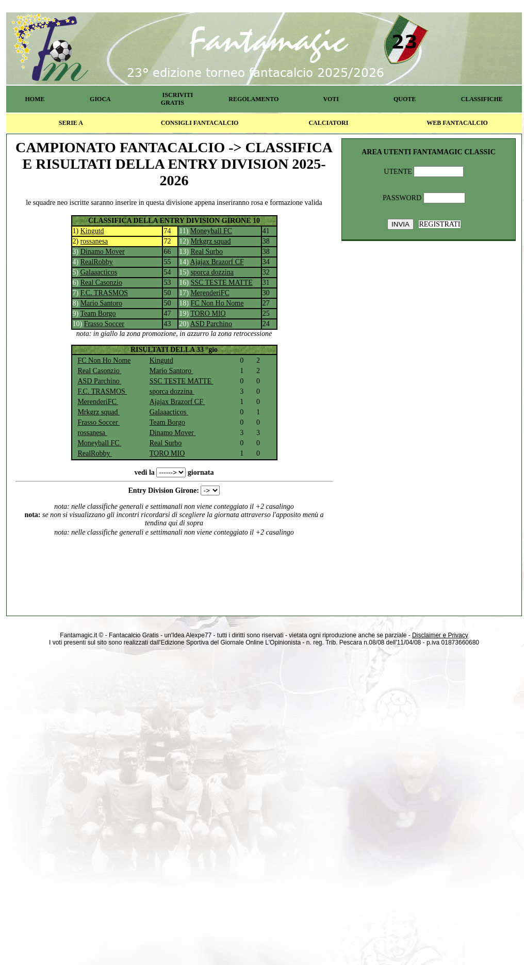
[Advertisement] (174, 569)
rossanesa (94, 241)
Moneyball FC (211, 231)
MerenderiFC (209, 293)
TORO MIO (208, 313)
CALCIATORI (328, 122)
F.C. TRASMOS (104, 293)
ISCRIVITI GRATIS (177, 98)
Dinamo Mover (102, 251)
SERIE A (71, 122)
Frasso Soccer (104, 324)
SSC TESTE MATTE (221, 282)
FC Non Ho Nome (216, 303)
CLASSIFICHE (482, 99)
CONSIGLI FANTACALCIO (200, 122)
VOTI (331, 99)
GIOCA (100, 99)
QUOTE (405, 99)
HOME (34, 99)
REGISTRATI (439, 224)
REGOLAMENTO (253, 99)
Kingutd (92, 231)
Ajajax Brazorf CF (217, 262)
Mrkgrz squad (210, 241)
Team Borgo (98, 313)
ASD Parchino (211, 324)
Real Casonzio (101, 282)
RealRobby (96, 262)
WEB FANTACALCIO (457, 122)
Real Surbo (206, 251)
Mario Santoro (101, 303)
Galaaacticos (99, 272)
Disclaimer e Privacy (440, 635)
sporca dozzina (212, 272)
